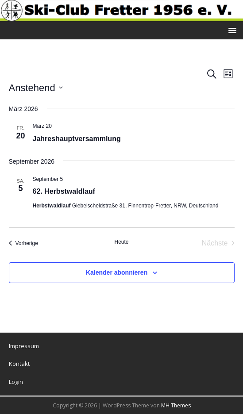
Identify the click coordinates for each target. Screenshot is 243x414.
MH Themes (176, 405)
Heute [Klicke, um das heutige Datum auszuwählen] (121, 242)
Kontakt (19, 364)
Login (16, 382)
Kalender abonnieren (116, 272)
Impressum (24, 346)
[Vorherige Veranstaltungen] (23, 243)
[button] (231, 29)
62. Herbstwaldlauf (64, 191)
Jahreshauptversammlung (77, 138)
